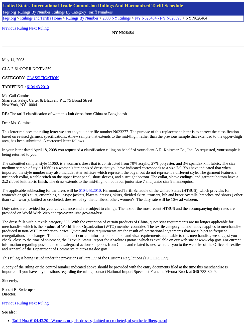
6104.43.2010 (38, 87)
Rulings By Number (34, 12)
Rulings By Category (69, 12)
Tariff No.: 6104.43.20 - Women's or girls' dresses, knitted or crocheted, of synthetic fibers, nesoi (89, 320)
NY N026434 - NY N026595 (158, 18)
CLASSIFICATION (43, 78)
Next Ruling (39, 28)
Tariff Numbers (100, 12)
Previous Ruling (15, 28)
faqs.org (9, 12)
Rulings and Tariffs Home (41, 18)
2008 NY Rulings (117, 18)
